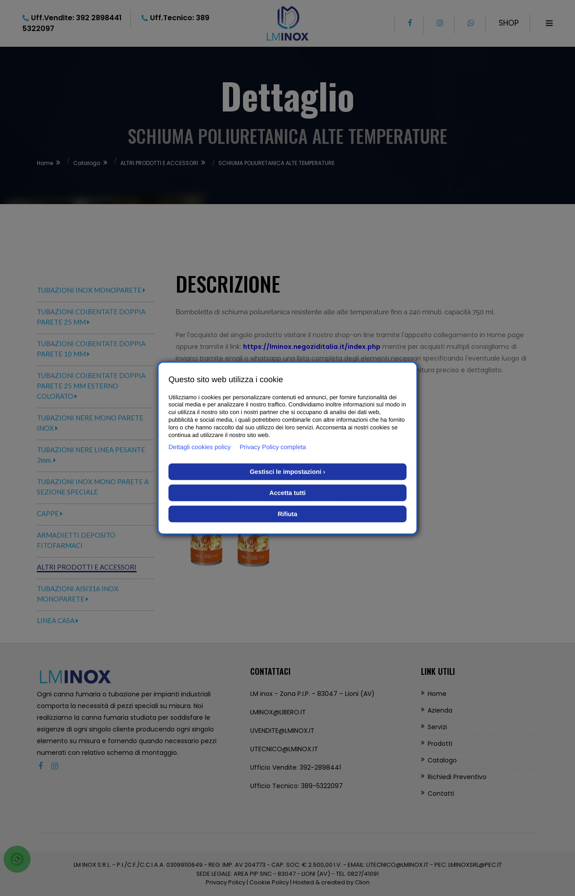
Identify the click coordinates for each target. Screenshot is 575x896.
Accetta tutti (288, 492)
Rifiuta (287, 513)
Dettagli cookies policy (199, 446)
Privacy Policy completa (273, 446)
